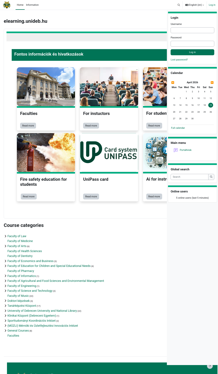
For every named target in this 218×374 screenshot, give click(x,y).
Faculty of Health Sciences (32, 228)
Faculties (21, 313)
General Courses (26, 308)
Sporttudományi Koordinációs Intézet (39, 298)
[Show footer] (159, 366)
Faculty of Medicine (28, 219)
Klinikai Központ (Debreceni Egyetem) (39, 293)
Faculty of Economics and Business (38, 239)
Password (176, 46)
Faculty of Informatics (29, 253)
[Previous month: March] (177, 92)
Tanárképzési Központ (29, 283)
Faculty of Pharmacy (28, 248)
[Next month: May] (207, 92)
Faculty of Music (26, 273)
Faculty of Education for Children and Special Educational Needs (56, 243)
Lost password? (179, 68)
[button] (179, 5)
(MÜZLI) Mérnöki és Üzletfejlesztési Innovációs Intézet (50, 303)
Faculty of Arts (24, 224)
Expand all (155, 209)
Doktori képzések (26, 278)
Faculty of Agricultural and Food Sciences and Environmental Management (63, 258)
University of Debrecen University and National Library (50, 288)
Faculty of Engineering (29, 263)
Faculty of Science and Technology (37, 268)
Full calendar (178, 136)
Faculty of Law (24, 214)
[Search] (189, 186)
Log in (212, 4)
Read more (36, 111)
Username (176, 33)
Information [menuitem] (32, 4)
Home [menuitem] (20, 4)
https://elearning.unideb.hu (46, 359)
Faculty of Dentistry (27, 234)
